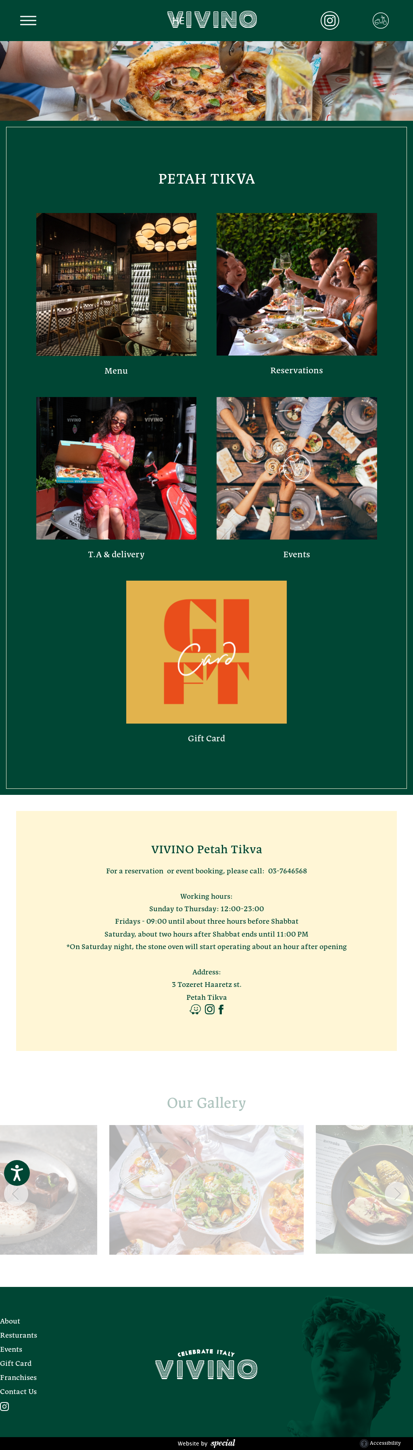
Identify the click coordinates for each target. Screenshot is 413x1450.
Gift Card (206, 739)
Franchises (18, 1378)
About (10, 1321)
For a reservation (134, 871)
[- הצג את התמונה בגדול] (206, 1189)
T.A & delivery (116, 555)
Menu (116, 371)
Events (296, 555)
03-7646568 (287, 871)
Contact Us (18, 1392)
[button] (28, 20)
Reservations (296, 370)
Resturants (18, 1335)
